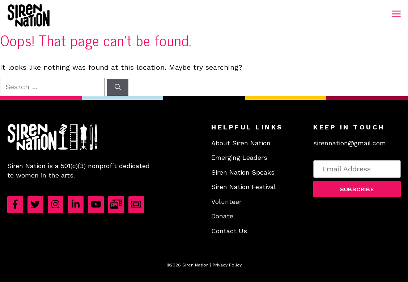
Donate (222, 216)
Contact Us (229, 231)
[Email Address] (357, 169)
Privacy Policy (227, 265)
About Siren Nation (241, 143)
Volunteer (226, 201)
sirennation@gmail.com (349, 143)
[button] (357, 189)
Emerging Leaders (239, 157)
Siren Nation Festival (243, 187)
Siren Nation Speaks (243, 172)
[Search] (117, 87)
